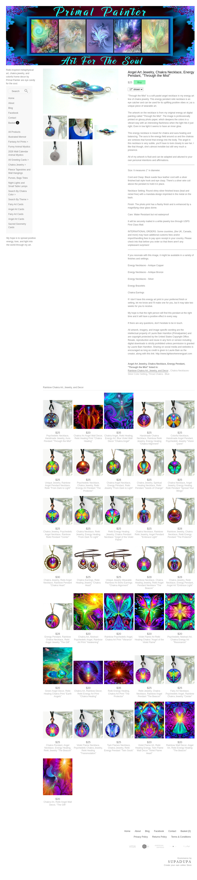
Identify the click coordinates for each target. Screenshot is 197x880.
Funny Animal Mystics (19, 146)
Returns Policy (159, 837)
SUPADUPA (180, 862)
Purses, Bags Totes (18, 178)
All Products (14, 132)
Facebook (13, 113)
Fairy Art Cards (15, 204)
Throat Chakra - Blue (158, 374)
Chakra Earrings (136, 292)
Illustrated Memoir (17, 137)
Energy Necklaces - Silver (141, 279)
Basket (12, 123)
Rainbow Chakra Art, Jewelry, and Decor (148, 370)
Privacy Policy (141, 837)
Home (11, 98)
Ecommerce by (185, 858)
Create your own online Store (178, 865)
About (11, 103)
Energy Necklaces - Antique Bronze (145, 272)
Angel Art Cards (16, 209)
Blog (10, 108)
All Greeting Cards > (18, 160)
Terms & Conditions (181, 837)
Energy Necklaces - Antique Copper (146, 265)
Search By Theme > (18, 199)
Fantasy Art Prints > (18, 141)
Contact (12, 118)
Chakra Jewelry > (17, 164)
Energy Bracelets (136, 285)
